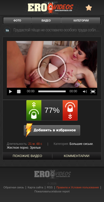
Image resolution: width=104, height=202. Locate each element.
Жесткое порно (17, 147)
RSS (50, 187)
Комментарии (77, 156)
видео (46, 20)
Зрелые (35, 147)
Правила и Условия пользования (77, 187)
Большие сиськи (81, 144)
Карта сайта (35, 187)
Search (97, 7)
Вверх (94, 191)
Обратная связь (13, 187)
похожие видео (27, 156)
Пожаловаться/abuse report (52, 191)
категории (81, 20)
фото (17, 20)
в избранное (88, 7)
